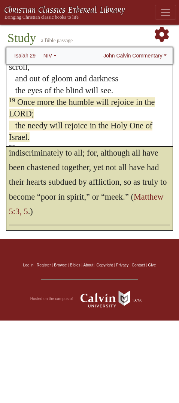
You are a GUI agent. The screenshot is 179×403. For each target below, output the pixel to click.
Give (152, 265)
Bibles (75, 265)
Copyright (105, 265)
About (88, 265)
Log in (28, 265)
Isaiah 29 (25, 56)
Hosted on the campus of (89, 299)
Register (44, 265)
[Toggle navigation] (165, 12)
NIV (47, 56)
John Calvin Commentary (132, 56)
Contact (138, 265)
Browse (60, 265)
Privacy (122, 265)
